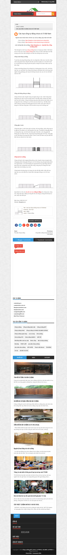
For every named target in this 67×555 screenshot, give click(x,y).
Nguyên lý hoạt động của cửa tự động (24, 448)
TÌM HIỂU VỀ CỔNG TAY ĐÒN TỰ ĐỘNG (24, 377)
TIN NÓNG (48, 347)
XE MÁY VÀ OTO (24, 350)
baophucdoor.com (19, 309)
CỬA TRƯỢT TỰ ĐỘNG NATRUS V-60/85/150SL (26, 504)
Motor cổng (33, 340)
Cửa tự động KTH (19, 337)
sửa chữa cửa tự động (20, 347)
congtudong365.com (19, 311)
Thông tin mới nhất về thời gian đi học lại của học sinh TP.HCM (30, 472)
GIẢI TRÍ (39, 337)
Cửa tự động (40, 333)
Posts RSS (29, 553)
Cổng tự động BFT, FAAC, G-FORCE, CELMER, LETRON (37, 549)
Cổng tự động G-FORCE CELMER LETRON (37, 330)
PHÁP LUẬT (24, 343)
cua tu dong (32, 333)
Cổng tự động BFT (41, 327)
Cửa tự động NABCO (30, 337)
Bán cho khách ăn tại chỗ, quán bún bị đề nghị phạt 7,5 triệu (30, 496)
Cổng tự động (20, 26)
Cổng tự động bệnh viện (29, 327)
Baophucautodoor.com (20, 307)
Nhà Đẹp (17, 343)
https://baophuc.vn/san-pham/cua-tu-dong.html (37, 40)
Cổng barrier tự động (20, 157)
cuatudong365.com (19, 314)
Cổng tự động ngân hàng (21, 333)
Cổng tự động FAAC (20, 330)
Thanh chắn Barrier (39, 347)
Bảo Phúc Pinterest (19, 316)
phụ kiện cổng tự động (34, 343)
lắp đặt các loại (30, 192)
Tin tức (16, 350)
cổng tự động (30, 50)
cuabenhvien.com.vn (19, 305)
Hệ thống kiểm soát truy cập (22, 340)
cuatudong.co (17, 303)
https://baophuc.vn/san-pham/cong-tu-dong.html (37, 42)
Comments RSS (37, 553)
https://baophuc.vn (36, 45)
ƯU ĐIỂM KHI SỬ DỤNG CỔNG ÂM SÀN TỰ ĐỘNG (26, 401)
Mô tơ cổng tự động (43, 340)
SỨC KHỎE (30, 347)
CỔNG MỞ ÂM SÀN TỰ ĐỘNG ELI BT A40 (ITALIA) (26, 425)
